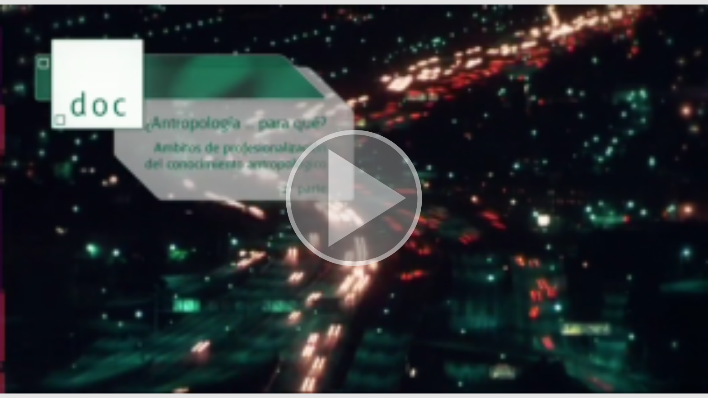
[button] (354, 199)
